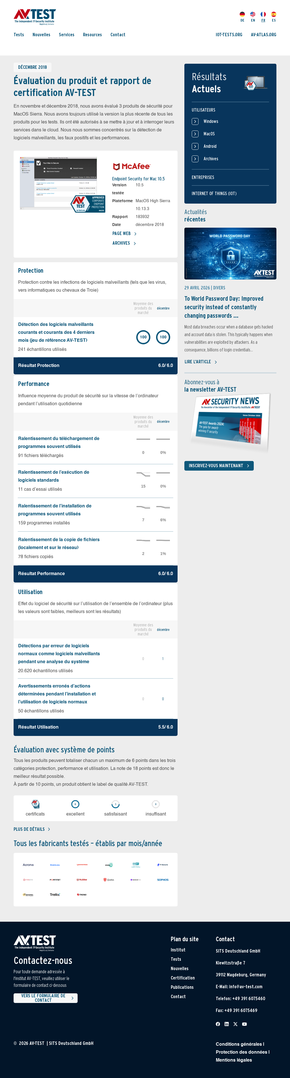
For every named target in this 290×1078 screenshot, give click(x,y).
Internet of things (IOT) (214, 193)
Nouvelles (41, 34)
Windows (205, 121)
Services (66, 34)
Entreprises (203, 177)
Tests (19, 34)
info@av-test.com (246, 986)
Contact (117, 34)
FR (263, 17)
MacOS (203, 134)
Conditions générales (239, 1044)
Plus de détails (32, 829)
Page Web (124, 233)
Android (204, 146)
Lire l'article (201, 362)
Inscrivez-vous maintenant (220, 465)
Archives (124, 243)
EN (252, 17)
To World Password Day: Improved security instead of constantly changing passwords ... (223, 307)
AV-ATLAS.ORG (263, 34)
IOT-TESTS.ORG (229, 34)
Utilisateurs (203, 110)
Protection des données (241, 1052)
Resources (92, 34)
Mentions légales (234, 1060)
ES (273, 17)
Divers (219, 288)
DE (242, 17)
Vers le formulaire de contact (48, 998)
